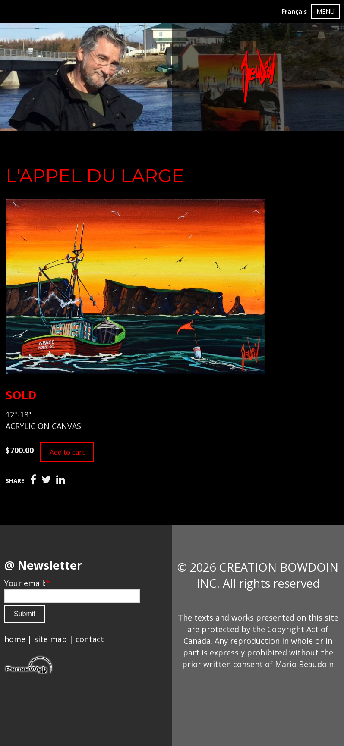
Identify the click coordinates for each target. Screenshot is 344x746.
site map (50, 639)
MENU (325, 11)
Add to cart (67, 452)
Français (294, 12)
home (14, 639)
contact (90, 639)
